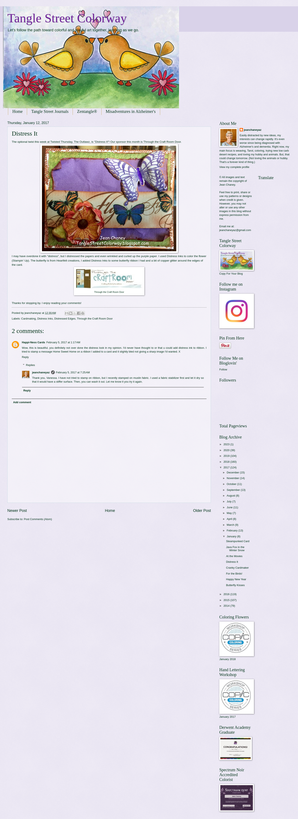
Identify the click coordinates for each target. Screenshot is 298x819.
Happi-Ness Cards (33, 342)
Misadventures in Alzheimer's (131, 111)
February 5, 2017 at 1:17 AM (63, 342)
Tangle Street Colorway (67, 18)
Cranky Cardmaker (237, 567)
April (230, 518)
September (234, 489)
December (233, 472)
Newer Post (17, 511)
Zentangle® (87, 111)
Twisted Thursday (61, 141)
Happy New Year (236, 579)
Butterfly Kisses (235, 585)
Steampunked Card (237, 541)
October (232, 484)
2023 (227, 444)
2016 (227, 594)
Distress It (232, 561)
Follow (223, 369)
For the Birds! (234, 573)
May (230, 513)
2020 (227, 450)
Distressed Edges (65, 318)
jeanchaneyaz (41, 372)
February (232, 530)
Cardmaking (28, 318)
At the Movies (234, 556)
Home (17, 111)
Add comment (22, 402)
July (229, 501)
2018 (227, 461)
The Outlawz (82, 141)
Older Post (202, 511)
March (231, 524)
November (233, 478)
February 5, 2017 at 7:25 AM (73, 372)
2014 (227, 605)
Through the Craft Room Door (162, 141)
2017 (227, 467)
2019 (227, 455)
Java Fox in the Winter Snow (235, 549)
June (230, 507)
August (231, 495)
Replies (30, 365)
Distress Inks (45, 318)
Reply (25, 357)
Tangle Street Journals (49, 111)
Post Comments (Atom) (38, 519)
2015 (227, 600)
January (232, 536)
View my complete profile (234, 167)
